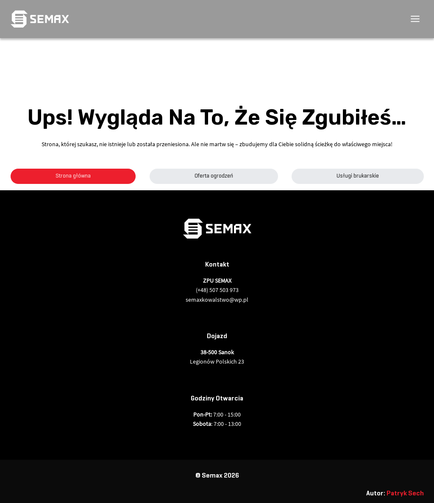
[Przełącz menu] (415, 19)
